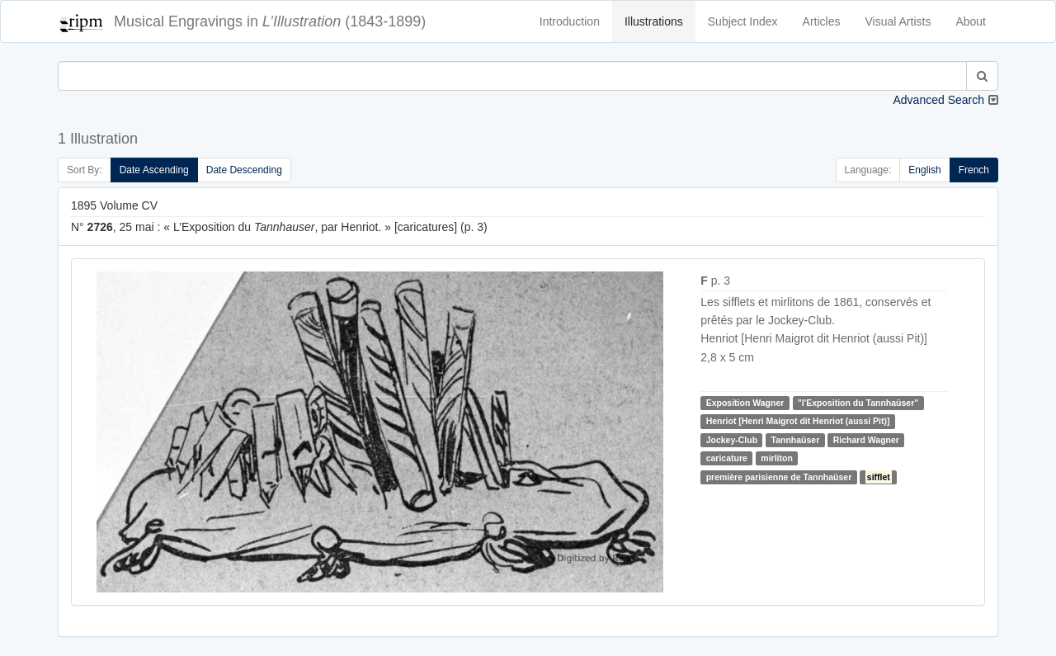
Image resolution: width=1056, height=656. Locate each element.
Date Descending (244, 170)
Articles (822, 21)
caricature (726, 458)
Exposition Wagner (745, 403)
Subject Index (743, 21)
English (924, 170)
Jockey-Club (731, 440)
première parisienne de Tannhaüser (779, 477)
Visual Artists (898, 21)
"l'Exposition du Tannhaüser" (858, 403)
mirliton (777, 458)
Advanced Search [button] (938, 99)
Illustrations (654, 21)
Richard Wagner (866, 440)
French (974, 170)
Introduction (570, 21)
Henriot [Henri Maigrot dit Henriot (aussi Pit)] (798, 421)
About (970, 21)
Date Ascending (154, 170)
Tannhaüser (795, 440)
